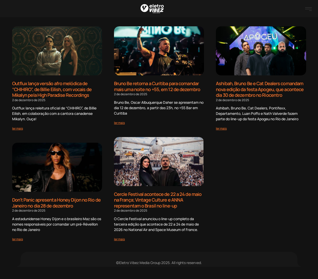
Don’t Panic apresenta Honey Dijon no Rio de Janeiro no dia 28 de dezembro (56, 203)
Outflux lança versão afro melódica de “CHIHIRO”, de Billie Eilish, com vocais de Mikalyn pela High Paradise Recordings (52, 89)
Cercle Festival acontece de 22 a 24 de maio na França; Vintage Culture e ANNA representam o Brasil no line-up (157, 200)
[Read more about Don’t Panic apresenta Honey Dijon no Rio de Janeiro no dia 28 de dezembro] (17, 239)
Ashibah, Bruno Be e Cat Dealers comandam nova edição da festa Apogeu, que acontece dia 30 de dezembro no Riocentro (260, 89)
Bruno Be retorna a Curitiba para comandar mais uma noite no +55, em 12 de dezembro (157, 86)
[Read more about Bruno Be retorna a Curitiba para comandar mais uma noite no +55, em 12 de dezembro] (119, 123)
